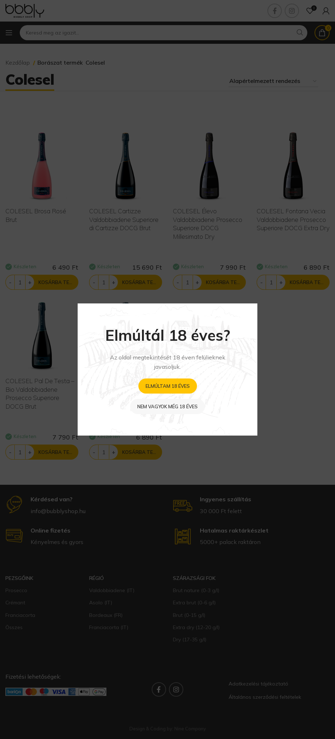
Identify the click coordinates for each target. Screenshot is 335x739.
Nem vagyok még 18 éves (167, 406)
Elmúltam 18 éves (168, 386)
